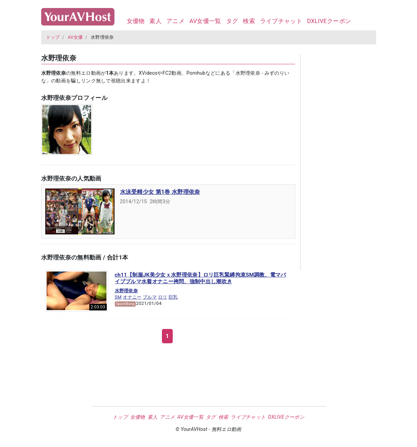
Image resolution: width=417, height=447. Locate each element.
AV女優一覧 (205, 20)
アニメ (175, 20)
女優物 (136, 20)
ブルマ (150, 297)
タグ (232, 20)
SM (118, 297)
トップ (53, 37)
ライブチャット (281, 20)
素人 (155, 20)
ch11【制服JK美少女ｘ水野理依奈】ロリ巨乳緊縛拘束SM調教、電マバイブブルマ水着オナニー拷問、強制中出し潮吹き (200, 278)
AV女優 (75, 37)
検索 (249, 20)
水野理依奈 (126, 290)
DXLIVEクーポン (329, 20)
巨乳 (173, 297)
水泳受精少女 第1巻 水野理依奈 (160, 192)
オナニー (132, 297)
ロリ (162, 297)
